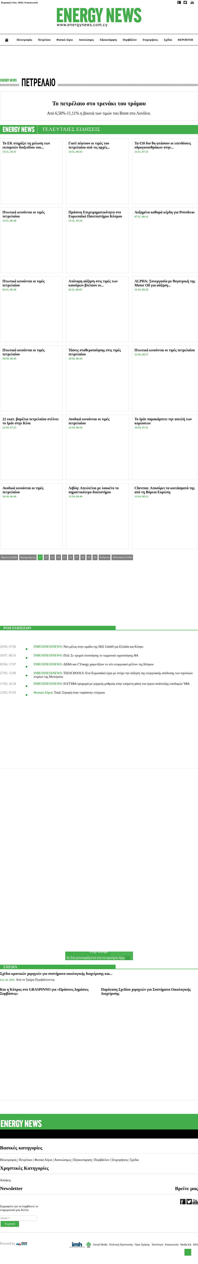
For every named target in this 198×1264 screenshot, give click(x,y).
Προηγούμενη (27, 557)
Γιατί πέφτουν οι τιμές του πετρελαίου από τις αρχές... (89, 145)
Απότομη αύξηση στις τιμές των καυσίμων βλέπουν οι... (93, 283)
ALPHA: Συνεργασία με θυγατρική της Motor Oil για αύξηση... (165, 283)
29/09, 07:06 (8, 646)
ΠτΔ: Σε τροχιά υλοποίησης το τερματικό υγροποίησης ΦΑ (100, 655)
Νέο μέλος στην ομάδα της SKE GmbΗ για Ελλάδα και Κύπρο (103, 646)
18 (83, 557)
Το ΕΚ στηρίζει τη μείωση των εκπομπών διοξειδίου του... (26, 145)
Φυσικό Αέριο (64, 39)
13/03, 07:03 (8, 692)
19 (89, 557)
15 (64, 557)
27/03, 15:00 (8, 673)
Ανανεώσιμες (86, 39)
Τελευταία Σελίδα (122, 557)
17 (76, 557)
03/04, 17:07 (8, 664)
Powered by (13, 1243)
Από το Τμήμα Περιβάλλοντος (35, 979)
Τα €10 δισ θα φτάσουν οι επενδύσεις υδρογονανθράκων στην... (163, 145)
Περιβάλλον (130, 39)
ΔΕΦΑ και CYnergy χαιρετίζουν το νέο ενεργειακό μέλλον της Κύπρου (108, 664)
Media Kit (185, 1244)
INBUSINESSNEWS (48, 646)
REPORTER (185, 39)
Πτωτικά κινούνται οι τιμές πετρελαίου (165, 350)
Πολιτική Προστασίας (121, 1244)
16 (70, 557)
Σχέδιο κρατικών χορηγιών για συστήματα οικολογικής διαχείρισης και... (56, 974)
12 (46, 557)
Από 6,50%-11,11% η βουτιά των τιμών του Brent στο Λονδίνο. (99, 113)
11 (40, 557)
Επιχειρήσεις (150, 39)
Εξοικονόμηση (108, 39)
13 (52, 557)
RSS (195, 1244)
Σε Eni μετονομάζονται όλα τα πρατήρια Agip (96, 957)
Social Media (100, 1244)
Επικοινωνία (31, 2)
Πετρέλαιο (44, 39)
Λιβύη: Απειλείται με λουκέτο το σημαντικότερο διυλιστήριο (93, 490)
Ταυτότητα (157, 1244)
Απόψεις (5, 1180)
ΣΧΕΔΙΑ (10, 967)
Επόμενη (104, 557)
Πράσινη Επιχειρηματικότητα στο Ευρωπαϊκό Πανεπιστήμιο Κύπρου (95, 214)
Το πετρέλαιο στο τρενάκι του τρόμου (99, 103)
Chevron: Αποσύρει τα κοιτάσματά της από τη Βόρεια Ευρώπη (165, 490)
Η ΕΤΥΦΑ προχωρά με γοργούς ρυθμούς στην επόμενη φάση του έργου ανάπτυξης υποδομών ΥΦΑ (126, 683)
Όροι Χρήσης (142, 1244)
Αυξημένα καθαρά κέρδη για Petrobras (165, 212)
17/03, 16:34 (8, 683)
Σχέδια (168, 39)
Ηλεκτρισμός (24, 39)
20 (95, 557)
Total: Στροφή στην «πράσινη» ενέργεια (79, 692)
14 (58, 557)
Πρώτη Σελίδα (9, 557)
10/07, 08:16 (8, 655)
